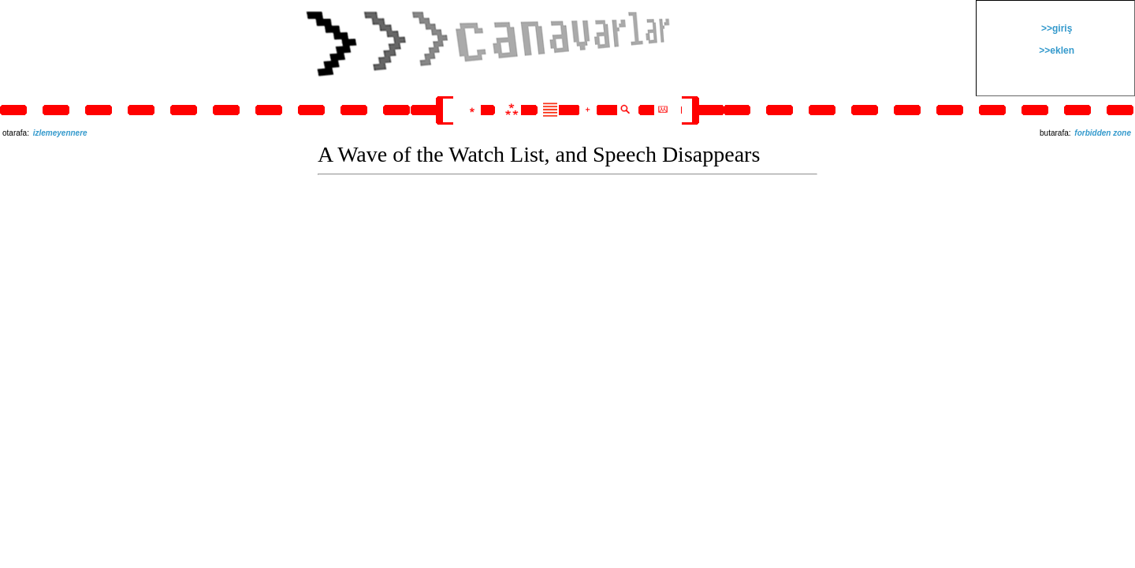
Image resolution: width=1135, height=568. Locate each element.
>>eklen (1055, 50)
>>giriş (1056, 28)
